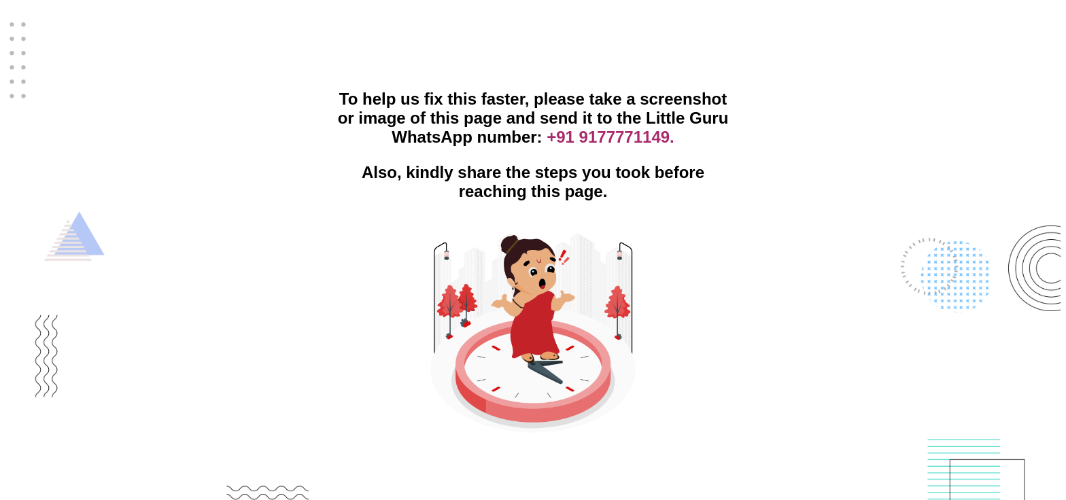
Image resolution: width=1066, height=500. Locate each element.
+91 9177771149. (610, 137)
